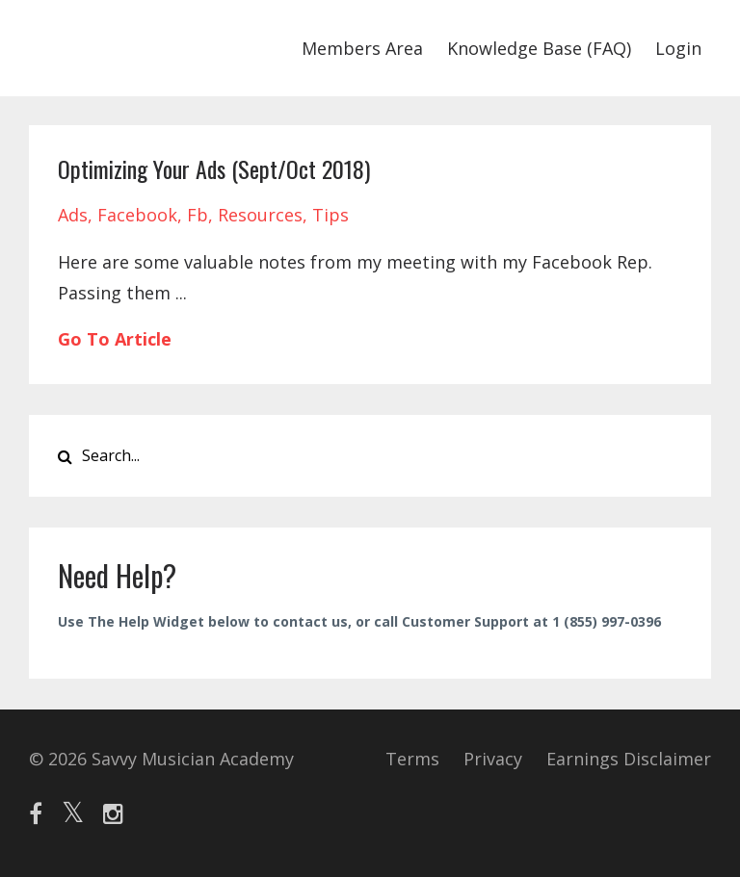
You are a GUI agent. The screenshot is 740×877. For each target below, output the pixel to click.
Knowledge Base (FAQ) (539, 48)
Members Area (362, 48)
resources (260, 214)
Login (678, 48)
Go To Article (115, 338)
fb (197, 214)
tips (330, 214)
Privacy (492, 758)
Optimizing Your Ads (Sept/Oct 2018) (214, 168)
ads (73, 214)
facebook (137, 214)
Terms (412, 758)
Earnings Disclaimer (628, 758)
